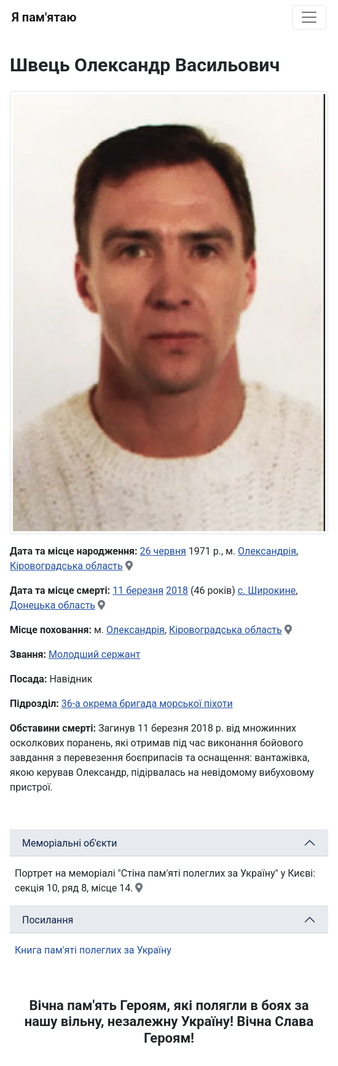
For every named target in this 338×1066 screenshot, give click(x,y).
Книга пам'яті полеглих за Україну (93, 950)
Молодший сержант (94, 654)
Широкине (272, 590)
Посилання (47, 920)
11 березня (137, 590)
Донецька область (52, 605)
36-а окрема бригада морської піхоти (147, 703)
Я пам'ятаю (44, 17)
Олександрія (267, 551)
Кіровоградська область (66, 566)
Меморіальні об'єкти (69, 843)
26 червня (163, 551)
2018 (177, 590)
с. (243, 590)
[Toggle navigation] (309, 17)
